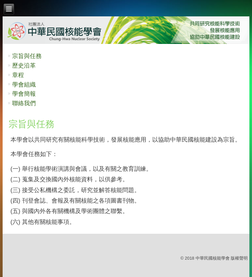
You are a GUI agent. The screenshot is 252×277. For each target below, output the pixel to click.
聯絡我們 (24, 103)
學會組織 (24, 84)
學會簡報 (24, 93)
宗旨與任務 (27, 56)
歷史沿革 (24, 65)
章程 (18, 75)
